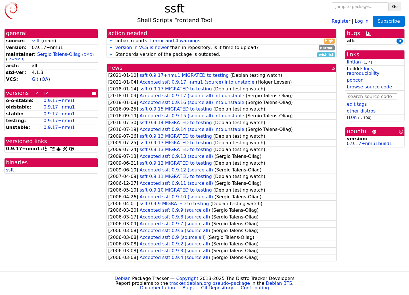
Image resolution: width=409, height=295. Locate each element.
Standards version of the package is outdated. (221, 54)
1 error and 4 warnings (174, 40)
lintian (354, 62)
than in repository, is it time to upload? (221, 47)
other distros (361, 111)
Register (341, 21)
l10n (352, 117)
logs (368, 68)
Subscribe (388, 21)
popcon (355, 80)
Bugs (188, 287)
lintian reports (221, 41)
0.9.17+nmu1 (59, 100)
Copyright (187, 278)
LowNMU (15, 59)
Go (395, 6)
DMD (88, 54)
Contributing (255, 287)
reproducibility (363, 73)
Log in (361, 21)
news (115, 68)
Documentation (157, 287)
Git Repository (217, 287)
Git (35, 79)
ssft (36, 40)
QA (44, 79)
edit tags (357, 104)
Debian (122, 278)
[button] (111, 40)
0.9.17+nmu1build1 (369, 143)
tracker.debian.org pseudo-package (210, 283)
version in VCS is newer (142, 47)
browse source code (369, 87)
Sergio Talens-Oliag (59, 54)
